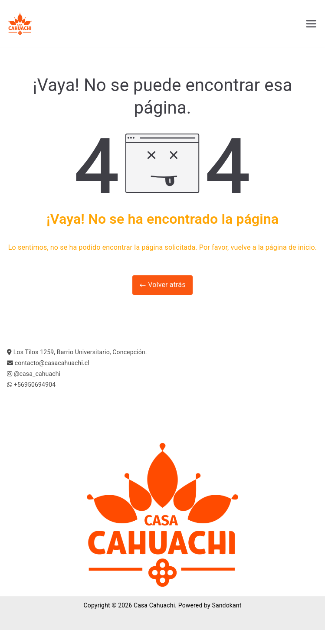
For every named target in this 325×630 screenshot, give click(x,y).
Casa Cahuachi (154, 605)
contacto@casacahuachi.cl (52, 362)
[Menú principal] (311, 24)
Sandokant (226, 605)
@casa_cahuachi (37, 373)
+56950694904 (35, 384)
